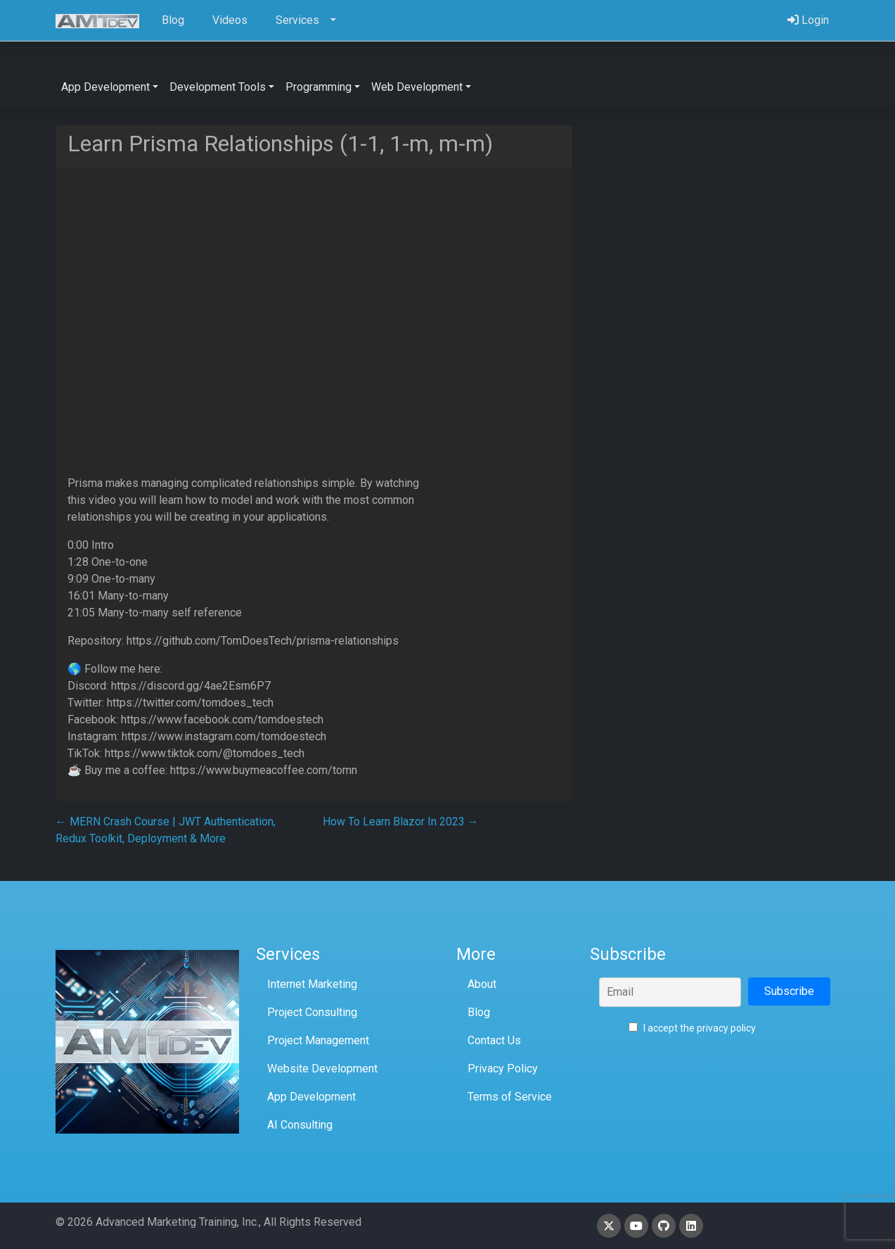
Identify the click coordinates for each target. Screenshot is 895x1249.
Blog (479, 1012)
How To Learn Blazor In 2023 (401, 821)
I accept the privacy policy (692, 1028)
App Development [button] (105, 87)
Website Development (322, 1068)
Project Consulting (312, 1012)
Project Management (318, 1040)
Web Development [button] (417, 87)
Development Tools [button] (217, 87)
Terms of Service (510, 1096)
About (482, 984)
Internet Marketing (312, 984)
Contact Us (494, 1040)
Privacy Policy (503, 1068)
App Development (311, 1096)
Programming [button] (318, 87)
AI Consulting (300, 1124)
